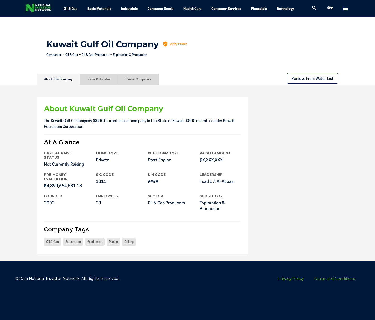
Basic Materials (99, 9)
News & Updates (99, 79)
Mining (113, 242)
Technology (285, 9)
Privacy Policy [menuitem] (291, 278)
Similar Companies (138, 79)
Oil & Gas (70, 9)
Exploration (73, 242)
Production (94, 242)
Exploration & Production (130, 55)
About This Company (58, 79)
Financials (259, 9)
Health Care (192, 9)
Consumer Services (226, 9)
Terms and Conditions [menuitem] (334, 278)
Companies (54, 55)
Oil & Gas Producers (95, 55)
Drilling (129, 242)
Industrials (129, 9)
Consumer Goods (160, 9)
